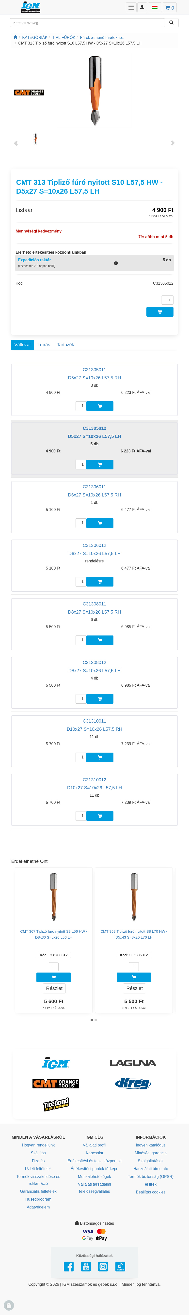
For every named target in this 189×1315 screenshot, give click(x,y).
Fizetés (38, 1161)
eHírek (151, 1184)
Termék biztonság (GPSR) (150, 1177)
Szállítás (38, 1153)
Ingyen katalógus (151, 1145)
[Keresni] (171, 22)
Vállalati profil (94, 1145)
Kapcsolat (94, 1153)
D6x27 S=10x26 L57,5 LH (94, 553)
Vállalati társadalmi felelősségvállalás (94, 1187)
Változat (22, 344)
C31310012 (94, 779)
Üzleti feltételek (38, 1169)
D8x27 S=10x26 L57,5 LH (94, 670)
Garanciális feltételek (38, 1191)
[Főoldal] (15, 37)
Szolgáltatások (150, 1161)
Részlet (54, 988)
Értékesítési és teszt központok (94, 1161)
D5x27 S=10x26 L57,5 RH (94, 377)
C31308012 (94, 662)
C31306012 (94, 545)
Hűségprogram (38, 1199)
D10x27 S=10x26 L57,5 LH (94, 787)
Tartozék (65, 344)
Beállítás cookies (150, 1192)
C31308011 (94, 603)
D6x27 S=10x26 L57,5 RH (94, 494)
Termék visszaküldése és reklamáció (38, 1180)
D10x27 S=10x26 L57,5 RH (94, 729)
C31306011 (94, 486)
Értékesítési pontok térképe (94, 1169)
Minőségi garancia (151, 1153)
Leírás (43, 344)
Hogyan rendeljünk (38, 1145)
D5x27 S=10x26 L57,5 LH (94, 436)
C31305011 (94, 369)
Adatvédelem (38, 1207)
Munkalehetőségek (94, 1177)
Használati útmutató (150, 1169)
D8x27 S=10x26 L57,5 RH (94, 612)
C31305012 (94, 428)
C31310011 (94, 721)
